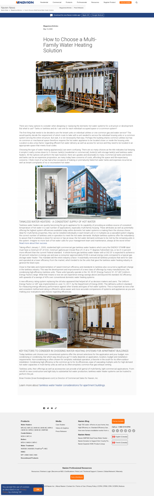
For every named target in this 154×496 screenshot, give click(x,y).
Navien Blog (83, 421)
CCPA (100, 486)
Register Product (110, 2)
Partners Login (45, 471)
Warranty (119, 471)
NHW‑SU (25, 430)
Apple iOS (85, 15)
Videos (58, 428)
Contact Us (71, 486)
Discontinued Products (29, 458)
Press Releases (131, 9)
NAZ (31, 455)
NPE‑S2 (30, 428)
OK (38, 489)
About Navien (60, 486)
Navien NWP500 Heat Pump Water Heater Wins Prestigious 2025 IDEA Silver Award (94, 438)
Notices (121, 486)
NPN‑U (50, 428)
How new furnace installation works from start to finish (94, 430)
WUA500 (31, 449)
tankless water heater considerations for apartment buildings (72, 385)
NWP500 (45, 430)
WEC (46, 449)
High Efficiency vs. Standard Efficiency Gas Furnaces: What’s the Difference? (94, 428)
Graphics (66, 428)
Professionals (82, 2)
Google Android (97, 15)
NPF (22, 455)
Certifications (69, 471)
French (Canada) (119, 442)
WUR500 (24, 449)
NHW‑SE (38, 430)
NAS (35, 455)
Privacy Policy (91, 486)
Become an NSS (57, 471)
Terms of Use (81, 486)
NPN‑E (31, 430)
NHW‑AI (37, 428)
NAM (26, 455)
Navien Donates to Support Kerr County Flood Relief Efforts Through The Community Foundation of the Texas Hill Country (94, 441)
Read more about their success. (33, 243)
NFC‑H (29, 436)
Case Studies (60, 425)
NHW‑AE (44, 428)
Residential (44, 2)
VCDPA (115, 486)
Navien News (24, 9)
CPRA (105, 486)
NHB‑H (29, 442)
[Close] (42, 485)
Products (69, 2)
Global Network (109, 471)
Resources (95, 2)
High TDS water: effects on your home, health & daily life (94, 425)
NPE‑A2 (23, 428)
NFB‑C (35, 442)
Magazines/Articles (32, 11)
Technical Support (89, 471)
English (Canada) (119, 436)
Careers (100, 471)
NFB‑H (23, 442)
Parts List (78, 471)
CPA (109, 486)
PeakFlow (39, 449)
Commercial (57, 2)
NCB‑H (23, 436)
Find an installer (125, 2)
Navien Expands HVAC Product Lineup (91, 444)
